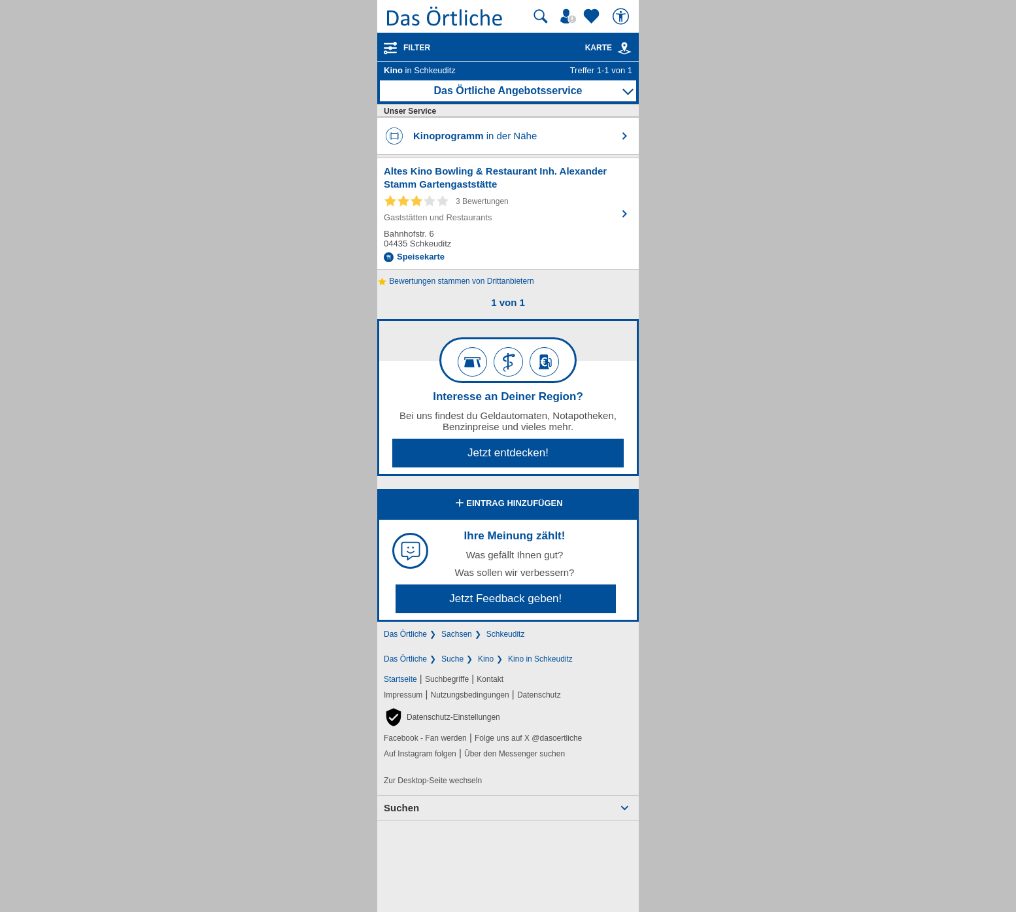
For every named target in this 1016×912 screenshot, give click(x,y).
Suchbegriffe (447, 679)
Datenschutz (539, 695)
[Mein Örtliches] (570, 16)
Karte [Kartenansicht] (608, 47)
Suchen (401, 807)
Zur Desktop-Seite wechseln (433, 780)
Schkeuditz (505, 634)
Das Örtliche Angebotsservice (507, 90)
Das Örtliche (405, 634)
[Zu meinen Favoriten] (593, 16)
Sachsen (456, 634)
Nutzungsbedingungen (470, 695)
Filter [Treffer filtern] (416, 47)
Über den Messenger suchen (514, 753)
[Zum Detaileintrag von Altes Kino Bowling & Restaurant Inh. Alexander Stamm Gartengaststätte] (508, 214)
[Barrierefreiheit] (622, 16)
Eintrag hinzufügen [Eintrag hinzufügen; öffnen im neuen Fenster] (507, 504)
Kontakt (490, 679)
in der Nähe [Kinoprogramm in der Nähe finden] (475, 135)
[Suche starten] (540, 16)
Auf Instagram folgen (420, 753)
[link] (624, 48)
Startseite (400, 679)
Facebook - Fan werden (425, 738)
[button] (442, 717)
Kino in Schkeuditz (540, 659)
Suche (452, 659)
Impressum (403, 695)
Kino (486, 659)
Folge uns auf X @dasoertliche (528, 738)
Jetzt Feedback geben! (505, 598)
